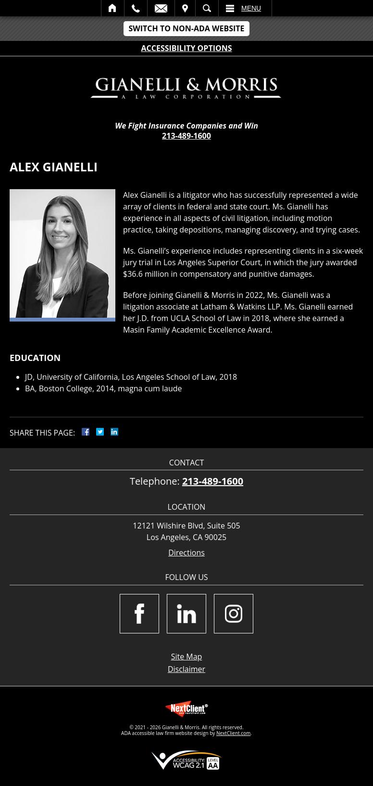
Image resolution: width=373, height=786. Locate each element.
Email (161, 8)
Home (112, 8)
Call (135, 8)
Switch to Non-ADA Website (186, 28)
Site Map (186, 656)
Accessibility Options (186, 48)
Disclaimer (186, 669)
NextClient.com (233, 733)
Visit (185, 8)
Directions (186, 553)
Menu (251, 8)
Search (207, 8)
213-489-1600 (186, 135)
